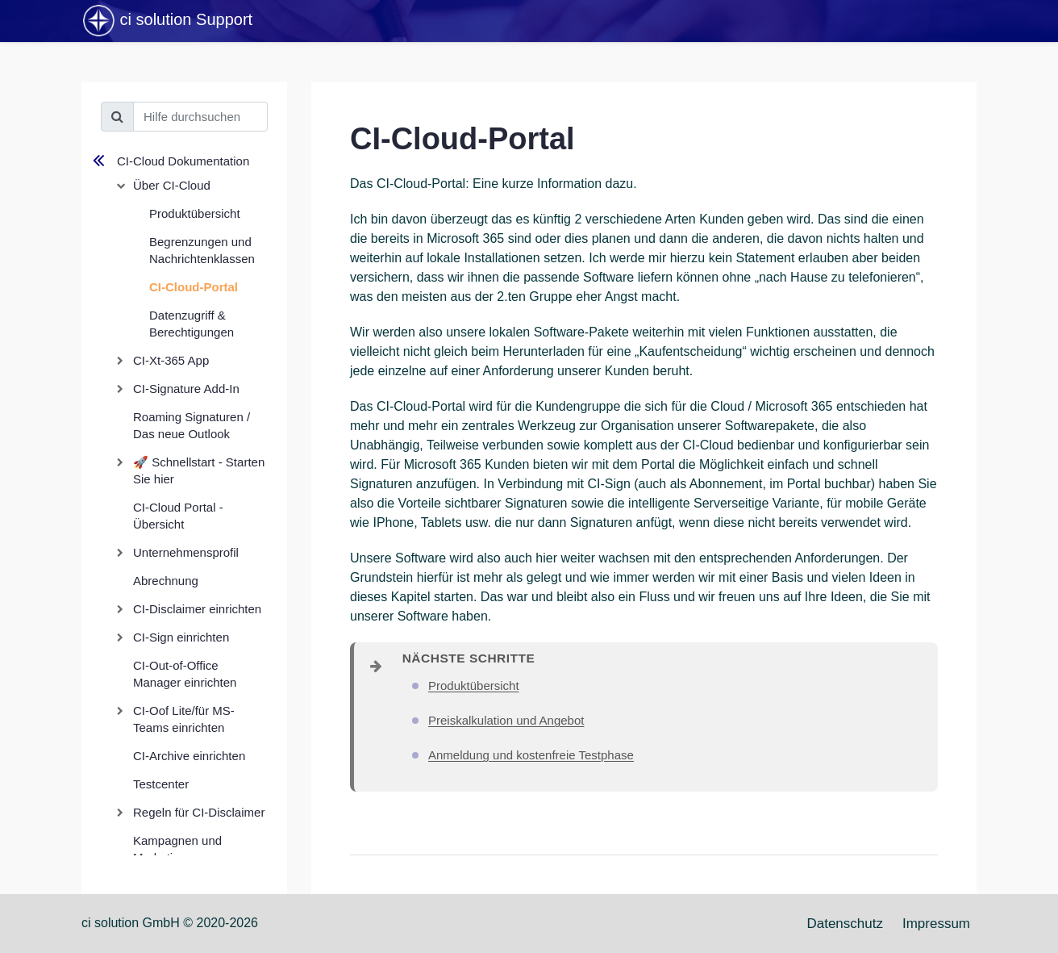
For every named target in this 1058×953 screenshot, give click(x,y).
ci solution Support (166, 21)
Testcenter (161, 784)
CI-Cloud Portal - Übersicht (178, 515)
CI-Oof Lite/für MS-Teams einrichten (184, 719)
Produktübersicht (194, 213)
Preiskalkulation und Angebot (506, 720)
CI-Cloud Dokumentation (183, 161)
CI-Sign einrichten (181, 637)
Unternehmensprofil (186, 552)
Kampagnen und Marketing (177, 849)
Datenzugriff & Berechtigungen (191, 323)
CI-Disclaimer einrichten (197, 609)
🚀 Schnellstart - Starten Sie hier (198, 470)
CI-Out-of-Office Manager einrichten (184, 673)
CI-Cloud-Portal (193, 287)
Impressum (936, 923)
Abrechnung (165, 580)
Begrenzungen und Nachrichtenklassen (202, 250)
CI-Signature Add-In (186, 388)
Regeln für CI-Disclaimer (198, 812)
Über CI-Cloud (171, 185)
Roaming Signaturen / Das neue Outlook (191, 425)
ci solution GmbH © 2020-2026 (169, 923)
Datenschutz (844, 923)
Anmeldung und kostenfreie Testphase (531, 755)
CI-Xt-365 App (171, 360)
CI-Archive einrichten (189, 756)
